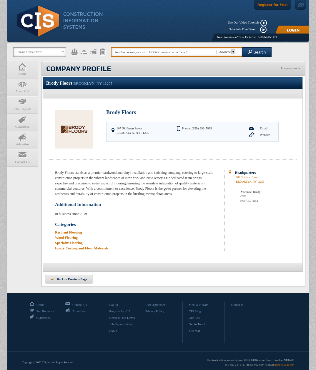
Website (265, 134)
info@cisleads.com (284, 364)
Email (263, 128)
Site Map (194, 330)
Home (22, 69)
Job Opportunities (120, 324)
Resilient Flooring (68, 232)
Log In (113, 304)
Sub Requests (22, 104)
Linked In (237, 304)
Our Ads (194, 317)
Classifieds (22, 122)
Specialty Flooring (69, 243)
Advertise (22, 139)
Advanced (226, 52)
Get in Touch (197, 324)
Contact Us (22, 157)
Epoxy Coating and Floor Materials (82, 248)
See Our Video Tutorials (243, 22)
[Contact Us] (300, 5)
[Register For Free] (272, 5)
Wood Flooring (66, 238)
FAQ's (113, 330)
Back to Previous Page (69, 279)
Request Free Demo (122, 317)
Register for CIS (119, 311)
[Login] (292, 30)
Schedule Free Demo (244, 29)
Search (257, 51)
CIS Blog (195, 311)
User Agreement (156, 304)
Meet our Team (198, 304)
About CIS (22, 86)
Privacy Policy (154, 311)
